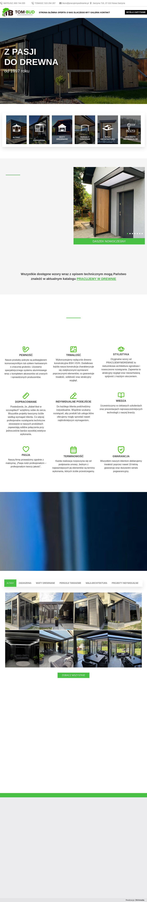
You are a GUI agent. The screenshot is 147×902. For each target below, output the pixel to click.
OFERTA (62, 12)
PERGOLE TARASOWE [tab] (70, 583)
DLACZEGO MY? (82, 12)
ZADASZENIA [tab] (25, 583)
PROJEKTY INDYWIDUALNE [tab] (125, 583)
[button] (127, 233)
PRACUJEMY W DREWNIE (96, 279)
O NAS (70, 12)
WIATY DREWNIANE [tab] (45, 583)
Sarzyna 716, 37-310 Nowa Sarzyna (107, 3)
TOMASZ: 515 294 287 (43, 3)
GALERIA (94, 12)
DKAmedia (139, 900)
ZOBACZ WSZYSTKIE (73, 675)
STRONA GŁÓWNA (48, 12)
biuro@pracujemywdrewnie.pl (74, 3)
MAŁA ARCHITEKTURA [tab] (96, 583)
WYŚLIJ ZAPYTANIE (136, 12)
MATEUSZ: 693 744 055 (13, 3)
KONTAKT (105, 12)
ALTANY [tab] (10, 583)
